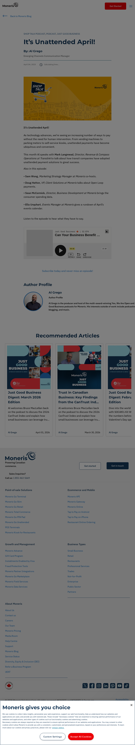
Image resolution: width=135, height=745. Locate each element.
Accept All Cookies (80, 736)
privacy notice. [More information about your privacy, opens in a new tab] (58, 727)
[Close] (131, 705)
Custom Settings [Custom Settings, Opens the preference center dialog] (52, 736)
